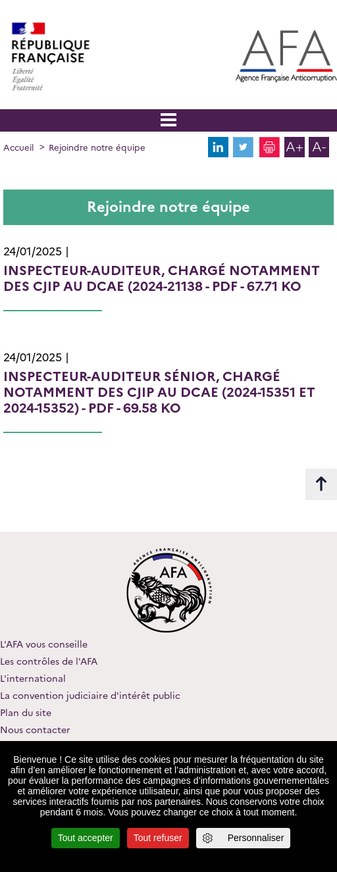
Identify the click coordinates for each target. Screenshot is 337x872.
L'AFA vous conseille (44, 644)
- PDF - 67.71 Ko (161, 278)
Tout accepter (85, 838)
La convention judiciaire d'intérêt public (90, 696)
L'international (33, 678)
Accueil (18, 147)
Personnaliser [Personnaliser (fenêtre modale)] (256, 838)
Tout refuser (158, 838)
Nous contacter (35, 730)
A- (319, 147)
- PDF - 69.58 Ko (159, 392)
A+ (294, 147)
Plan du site (25, 713)
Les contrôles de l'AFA (48, 661)
